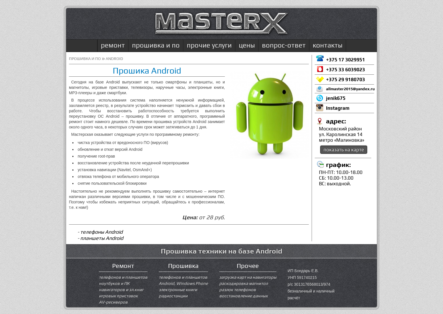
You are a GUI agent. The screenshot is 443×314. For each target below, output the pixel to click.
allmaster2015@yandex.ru (350, 89)
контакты (327, 45)
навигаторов (112, 289)
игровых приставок (118, 295)
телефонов (110, 277)
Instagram (337, 108)
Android (166, 283)
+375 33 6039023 (345, 69)
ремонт (113, 45)
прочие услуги (209, 45)
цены (247, 45)
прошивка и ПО (85, 58)
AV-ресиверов (113, 302)
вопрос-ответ (284, 45)
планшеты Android (101, 238)
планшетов (136, 277)
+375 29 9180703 (345, 79)
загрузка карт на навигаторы (247, 277)
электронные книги (178, 289)
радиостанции (173, 295)
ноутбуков (109, 283)
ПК (126, 283)
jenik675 (336, 98)
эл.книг (136, 289)
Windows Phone (192, 283)
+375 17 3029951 (345, 60)
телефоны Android (101, 232)
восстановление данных (243, 295)
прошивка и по (156, 45)
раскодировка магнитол (243, 283)
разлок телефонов (237, 289)
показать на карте (343, 149)
